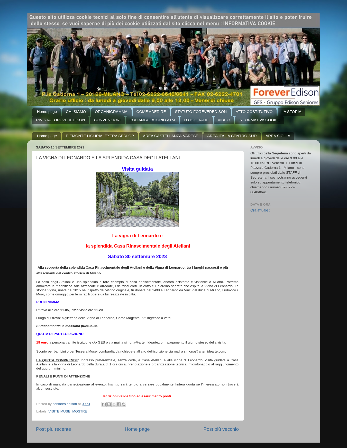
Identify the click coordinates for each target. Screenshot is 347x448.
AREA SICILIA (278, 136)
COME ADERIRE (151, 111)
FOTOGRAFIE (196, 120)
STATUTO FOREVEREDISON (201, 111)
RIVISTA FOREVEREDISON (60, 120)
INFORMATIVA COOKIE (259, 120)
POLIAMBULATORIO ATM (152, 120)
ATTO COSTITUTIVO (254, 111)
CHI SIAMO (76, 111)
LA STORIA (291, 111)
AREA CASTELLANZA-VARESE (170, 136)
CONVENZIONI (107, 120)
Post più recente (53, 429)
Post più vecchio (221, 429)
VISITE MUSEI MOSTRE (67, 411)
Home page (47, 111)
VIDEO (224, 120)
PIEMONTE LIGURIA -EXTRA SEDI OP (100, 136)
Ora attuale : (260, 210)
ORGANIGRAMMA (111, 111)
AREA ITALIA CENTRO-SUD (232, 136)
